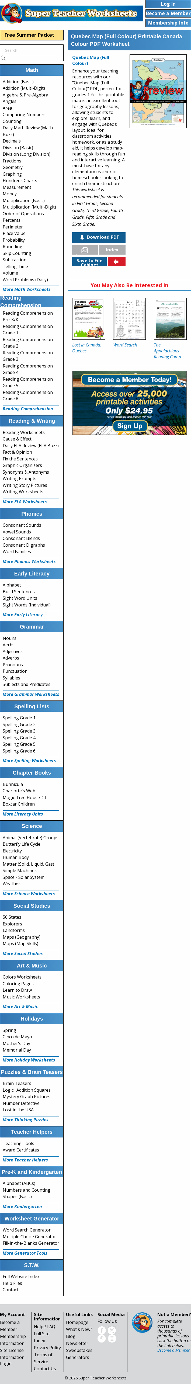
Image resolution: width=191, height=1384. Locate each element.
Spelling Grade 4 (19, 738)
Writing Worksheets (23, 492)
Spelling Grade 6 (19, 751)
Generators (77, 1357)
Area (7, 108)
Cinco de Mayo (17, 1037)
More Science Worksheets (29, 894)
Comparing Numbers (24, 114)
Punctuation (15, 671)
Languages (87, 251)
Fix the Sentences (20, 459)
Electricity (12, 851)
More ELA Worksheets (25, 502)
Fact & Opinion (17, 452)
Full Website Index (21, 1276)
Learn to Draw (17, 990)
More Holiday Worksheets (29, 1060)
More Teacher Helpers (25, 1160)
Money (10, 194)
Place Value (14, 233)
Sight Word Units (20, 598)
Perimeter (13, 227)
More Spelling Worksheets (29, 761)
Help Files (12, 1283)
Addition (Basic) (18, 82)
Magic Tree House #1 (25, 797)
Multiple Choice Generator (29, 1237)
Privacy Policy (47, 1348)
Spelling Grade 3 (19, 731)
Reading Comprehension (28, 409)
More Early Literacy (23, 615)
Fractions (12, 161)
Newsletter (77, 1343)
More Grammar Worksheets (31, 694)
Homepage (77, 1322)
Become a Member (173, 1350)
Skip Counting (17, 253)
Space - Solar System (23, 877)
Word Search (125, 345)
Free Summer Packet (29, 35)
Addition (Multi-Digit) (24, 88)
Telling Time (15, 266)
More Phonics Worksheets (29, 561)
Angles (9, 101)
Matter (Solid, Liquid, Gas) (28, 864)
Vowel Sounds (17, 532)
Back (117, 262)
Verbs (9, 645)
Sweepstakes (79, 1350)
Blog (70, 1336)
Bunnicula (13, 784)
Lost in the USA (18, 1110)
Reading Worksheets (24, 432)
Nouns (9, 638)
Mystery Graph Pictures (26, 1096)
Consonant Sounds (22, 525)
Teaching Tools (18, 1143)
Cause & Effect (17, 439)
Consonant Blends (21, 538)
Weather (11, 884)
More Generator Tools (25, 1253)
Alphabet (12, 585)
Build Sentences (19, 592)
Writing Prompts (19, 478)
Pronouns (13, 665)
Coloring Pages (18, 984)
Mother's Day (16, 1043)
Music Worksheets (21, 997)
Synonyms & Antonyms (26, 472)
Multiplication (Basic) (24, 200)
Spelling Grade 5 (19, 744)
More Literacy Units (23, 814)
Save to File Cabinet (89, 261)
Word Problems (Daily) (25, 280)
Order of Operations (23, 214)
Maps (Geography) (21, 937)
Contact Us (45, 1369)
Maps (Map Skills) (20, 943)
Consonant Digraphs (24, 545)
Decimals (12, 141)
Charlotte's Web (19, 791)
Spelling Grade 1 (19, 718)
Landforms (14, 930)
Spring (9, 1030)
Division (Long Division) (26, 154)
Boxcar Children (19, 804)
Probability (14, 240)
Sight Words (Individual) (27, 605)
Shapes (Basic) (17, 1196)
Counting (12, 121)
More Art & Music (20, 1007)
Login (6, 1363)
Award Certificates (21, 1150)
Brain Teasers (17, 1083)
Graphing (12, 174)
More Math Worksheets (27, 289)
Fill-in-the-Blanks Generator (31, 1243)
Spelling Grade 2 (19, 724)
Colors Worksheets (22, 977)
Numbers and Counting (26, 1190)
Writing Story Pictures (25, 485)
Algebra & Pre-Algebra (25, 95)
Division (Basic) (18, 148)
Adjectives (13, 651)
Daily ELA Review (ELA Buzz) (31, 446)
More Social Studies (23, 953)
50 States (12, 917)
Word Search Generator (27, 1230)
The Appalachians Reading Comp (167, 351)
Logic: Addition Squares (27, 1090)
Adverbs (11, 658)
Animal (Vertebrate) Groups (30, 838)
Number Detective (21, 1103)
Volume (10, 273)
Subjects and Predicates (26, 684)
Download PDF (99, 237)
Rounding (12, 246)
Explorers (12, 924)
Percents (11, 220)
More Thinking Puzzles (25, 1120)
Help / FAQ (44, 1327)
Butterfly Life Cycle (21, 844)
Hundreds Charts (20, 180)
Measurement (17, 187)
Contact (10, 1290)
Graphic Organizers (22, 465)
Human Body (16, 857)
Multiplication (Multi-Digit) (29, 207)
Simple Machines (20, 870)
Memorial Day (17, 1050)
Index (112, 250)
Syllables (11, 678)
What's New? (79, 1329)
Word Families (17, 551)
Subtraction (14, 260)
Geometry (13, 167)
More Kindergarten (22, 1206)
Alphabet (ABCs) (19, 1183)
